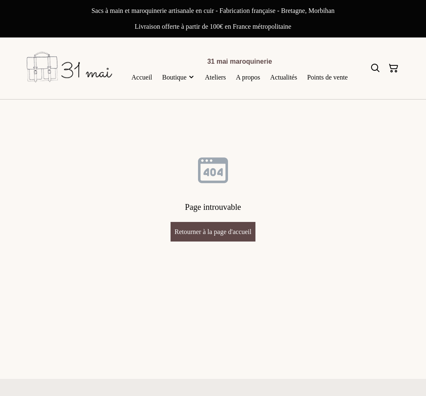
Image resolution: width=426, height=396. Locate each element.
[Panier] (393, 68)
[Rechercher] (375, 68)
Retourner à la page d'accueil (212, 231)
